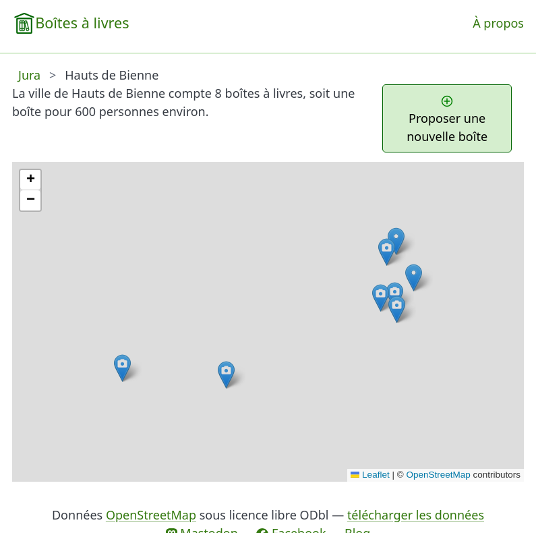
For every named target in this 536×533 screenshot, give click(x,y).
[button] (386, 252)
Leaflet (370, 475)
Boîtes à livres (82, 22)
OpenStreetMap (438, 475)
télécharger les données (415, 515)
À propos (498, 23)
